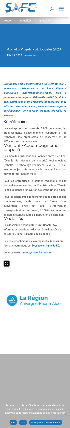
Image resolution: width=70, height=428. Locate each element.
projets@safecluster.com (37, 252)
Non (23, 422)
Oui (13, 422)
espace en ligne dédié (46, 245)
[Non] (65, 414)
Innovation (45, 20)
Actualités (25, 20)
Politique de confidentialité (45, 422)
